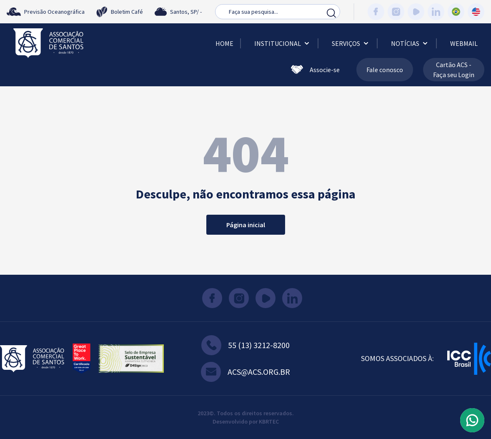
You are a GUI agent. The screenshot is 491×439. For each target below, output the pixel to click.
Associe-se (315, 69)
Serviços (351, 43)
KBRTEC (269, 421)
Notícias (410, 43)
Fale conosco (384, 69)
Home (224, 43)
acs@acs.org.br (245, 372)
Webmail (464, 43)
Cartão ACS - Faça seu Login (453, 69)
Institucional (282, 43)
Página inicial (245, 225)
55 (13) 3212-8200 (245, 345)
